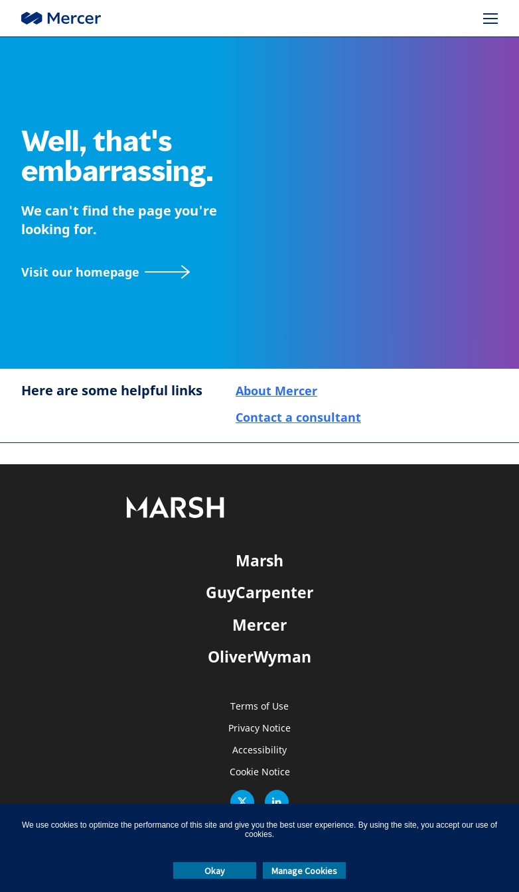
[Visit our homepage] (105, 272)
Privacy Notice (259, 728)
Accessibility (259, 750)
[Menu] (490, 18)
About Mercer (276, 391)
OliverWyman (259, 656)
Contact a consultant (298, 417)
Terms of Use (259, 707)
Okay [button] (214, 871)
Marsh (259, 560)
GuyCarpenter (259, 592)
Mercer (259, 624)
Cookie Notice (260, 772)
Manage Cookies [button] (304, 871)
